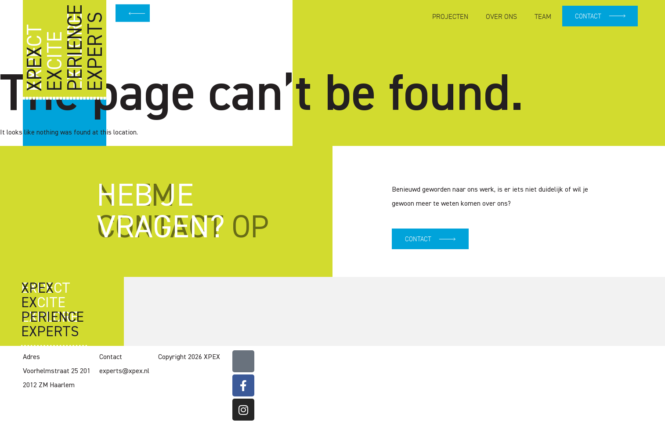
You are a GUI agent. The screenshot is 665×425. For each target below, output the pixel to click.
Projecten (449, 16)
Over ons (500, 16)
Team (541, 16)
